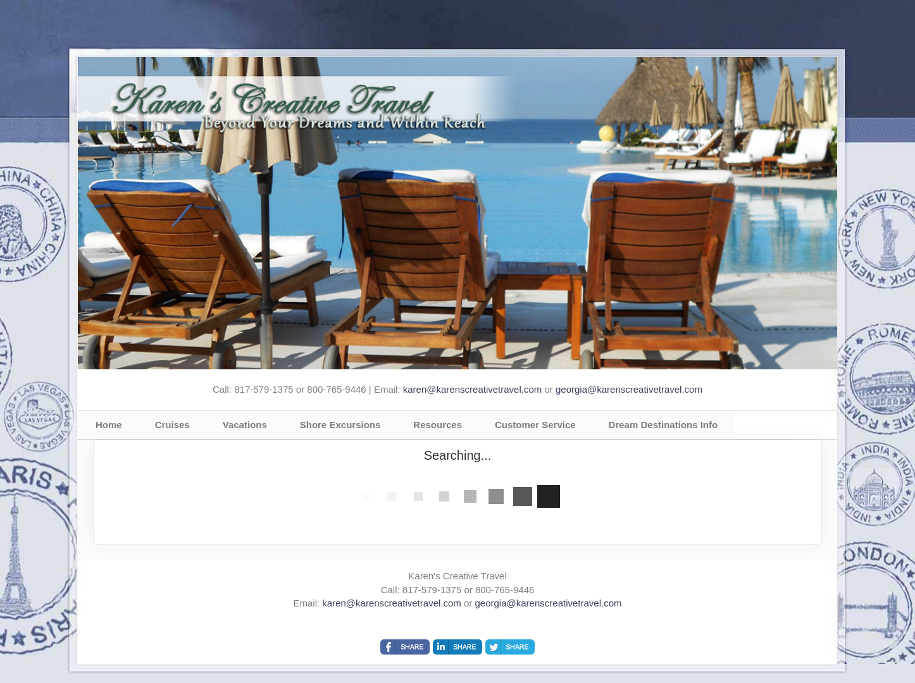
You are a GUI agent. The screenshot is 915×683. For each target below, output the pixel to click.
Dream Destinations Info (663, 424)
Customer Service (535, 424)
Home (109, 424)
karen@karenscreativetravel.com (472, 389)
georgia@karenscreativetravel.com (629, 389)
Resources (437, 424)
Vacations (245, 424)
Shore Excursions (340, 424)
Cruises (172, 424)
